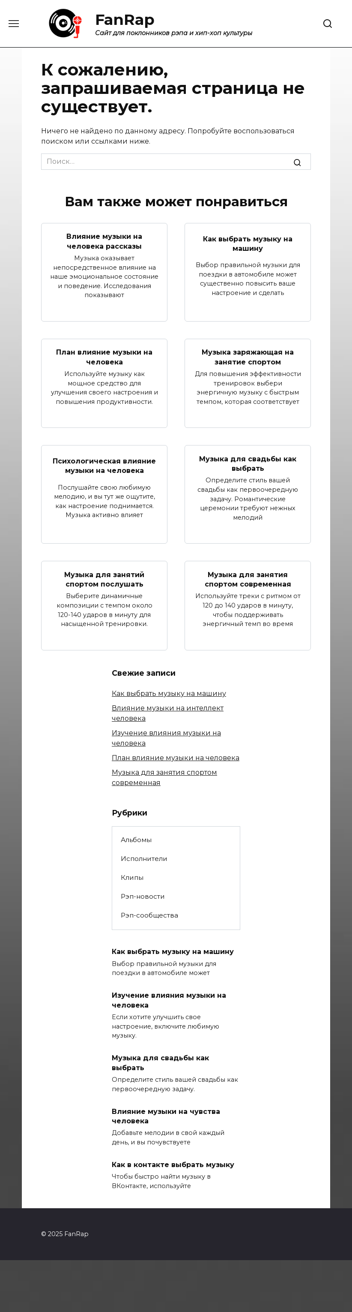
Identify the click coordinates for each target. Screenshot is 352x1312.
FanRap (125, 19)
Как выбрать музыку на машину (247, 243)
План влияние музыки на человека (104, 357)
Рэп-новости (143, 896)
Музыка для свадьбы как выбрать (247, 463)
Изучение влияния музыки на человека (169, 1000)
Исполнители (144, 859)
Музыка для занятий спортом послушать (104, 579)
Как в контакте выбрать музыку (173, 1165)
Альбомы (136, 840)
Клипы (132, 877)
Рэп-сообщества (149, 915)
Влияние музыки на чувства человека (166, 1116)
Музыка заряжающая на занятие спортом (248, 357)
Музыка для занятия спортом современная (248, 579)
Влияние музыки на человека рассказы (104, 241)
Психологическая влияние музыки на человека (104, 466)
